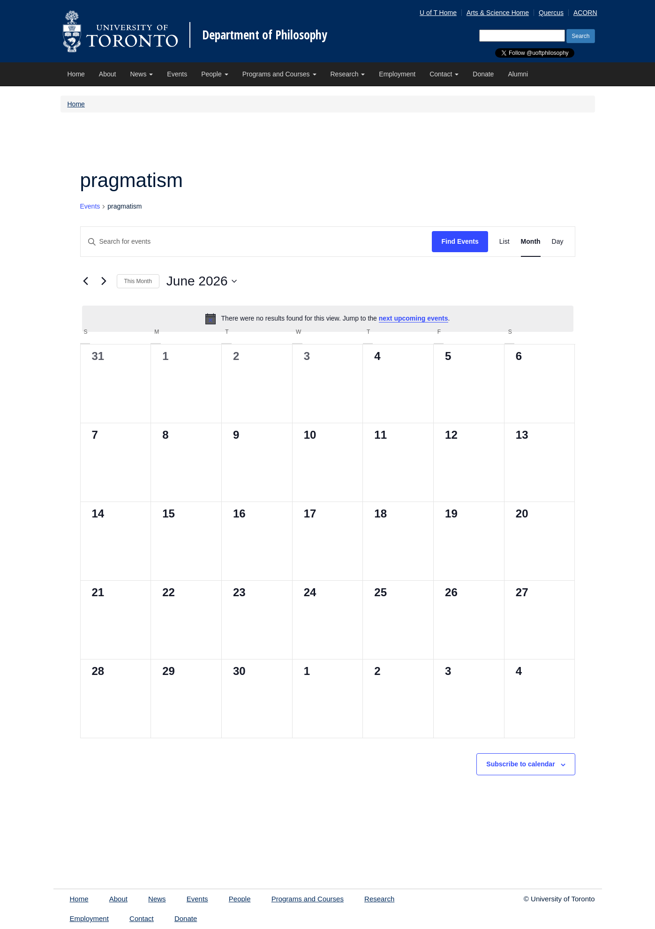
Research (348, 74)
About (107, 74)
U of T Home (438, 12)
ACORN (585, 12)
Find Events (459, 241)
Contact (444, 74)
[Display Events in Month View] (531, 241)
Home (76, 74)
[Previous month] (85, 281)
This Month (138, 281)
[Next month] (104, 281)
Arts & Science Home (498, 12)
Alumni (518, 74)
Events (177, 74)
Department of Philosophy (264, 34)
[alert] (327, 319)
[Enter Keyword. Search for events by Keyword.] (256, 241)
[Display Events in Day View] (558, 241)
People (214, 74)
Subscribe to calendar (520, 764)
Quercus (551, 12)
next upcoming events (413, 318)
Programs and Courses (279, 74)
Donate (483, 74)
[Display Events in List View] (504, 241)
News (141, 74)
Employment (397, 74)
